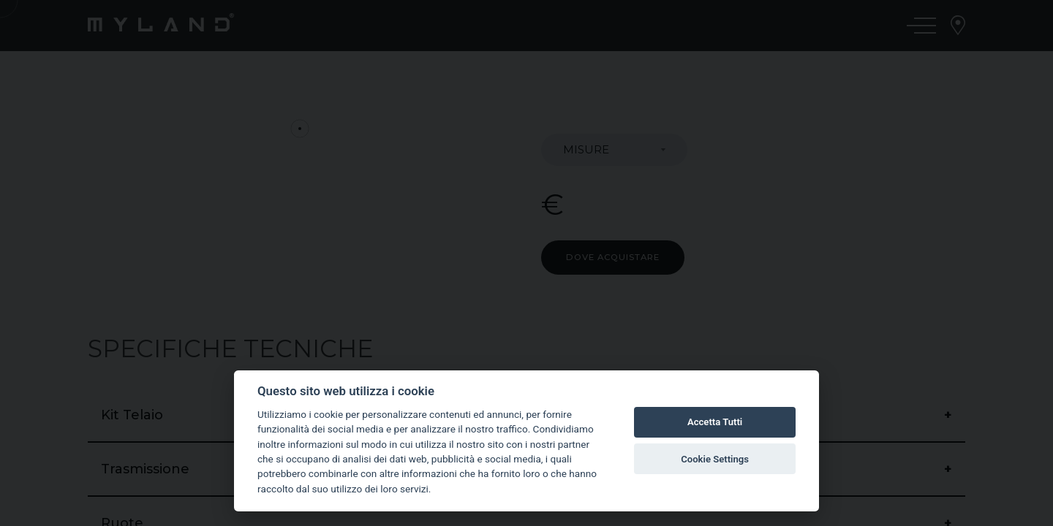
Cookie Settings (715, 459)
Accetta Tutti (714, 421)
